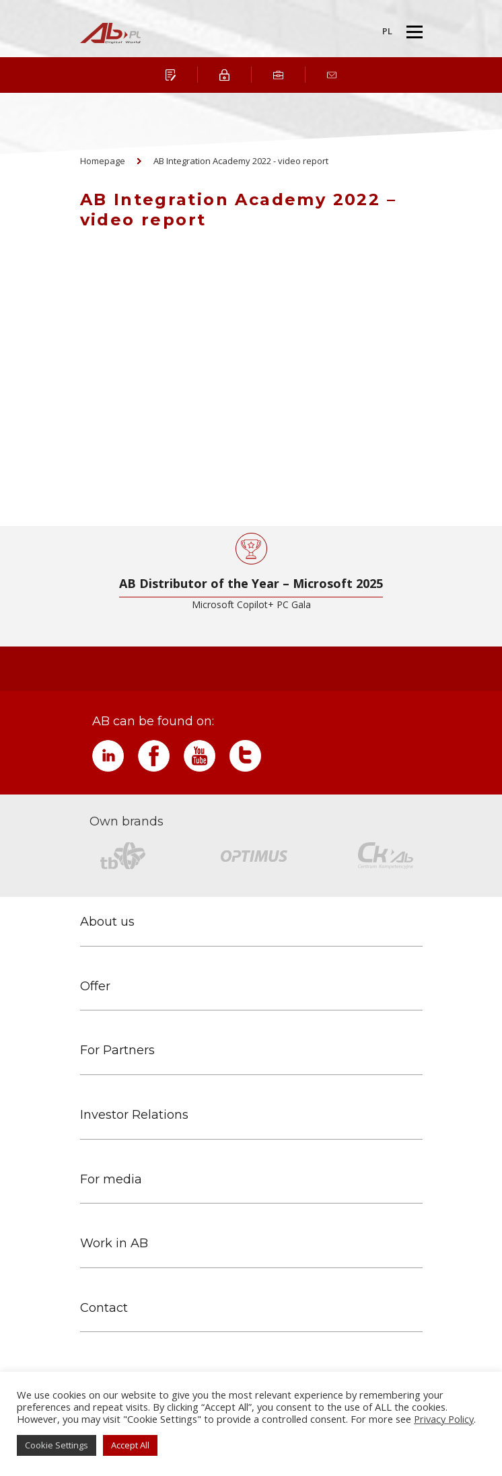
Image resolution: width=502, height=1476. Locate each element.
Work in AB (114, 1244)
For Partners (117, 1050)
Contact (104, 1308)
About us (107, 922)
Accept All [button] (130, 1445)
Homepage (102, 161)
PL (387, 31)
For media (111, 1180)
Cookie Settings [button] (56, 1445)
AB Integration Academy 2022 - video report (240, 161)
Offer (95, 987)
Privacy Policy (444, 1419)
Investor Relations (134, 1115)
